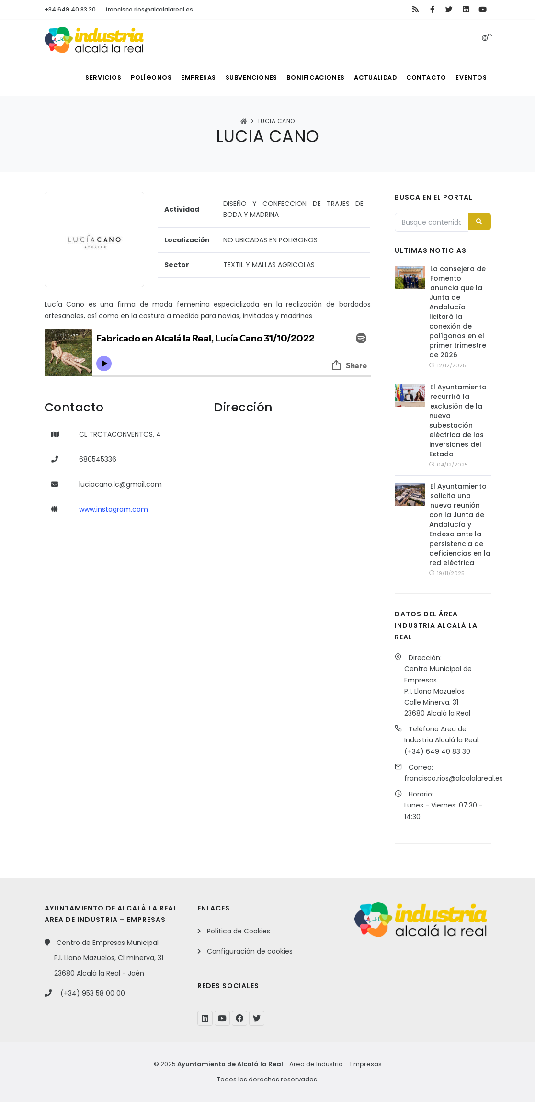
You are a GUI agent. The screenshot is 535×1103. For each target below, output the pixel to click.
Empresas (180, 77)
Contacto (422, 77)
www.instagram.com (113, 509)
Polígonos (129, 77)
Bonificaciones (304, 77)
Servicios (77, 77)
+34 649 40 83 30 (70, 9)
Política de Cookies (238, 932)
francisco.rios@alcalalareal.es (149, 9)
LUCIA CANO (276, 121)
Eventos (470, 77)
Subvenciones (236, 77)
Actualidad (367, 77)
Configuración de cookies (250, 952)
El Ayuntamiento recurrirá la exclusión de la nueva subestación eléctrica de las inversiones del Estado (458, 422)
